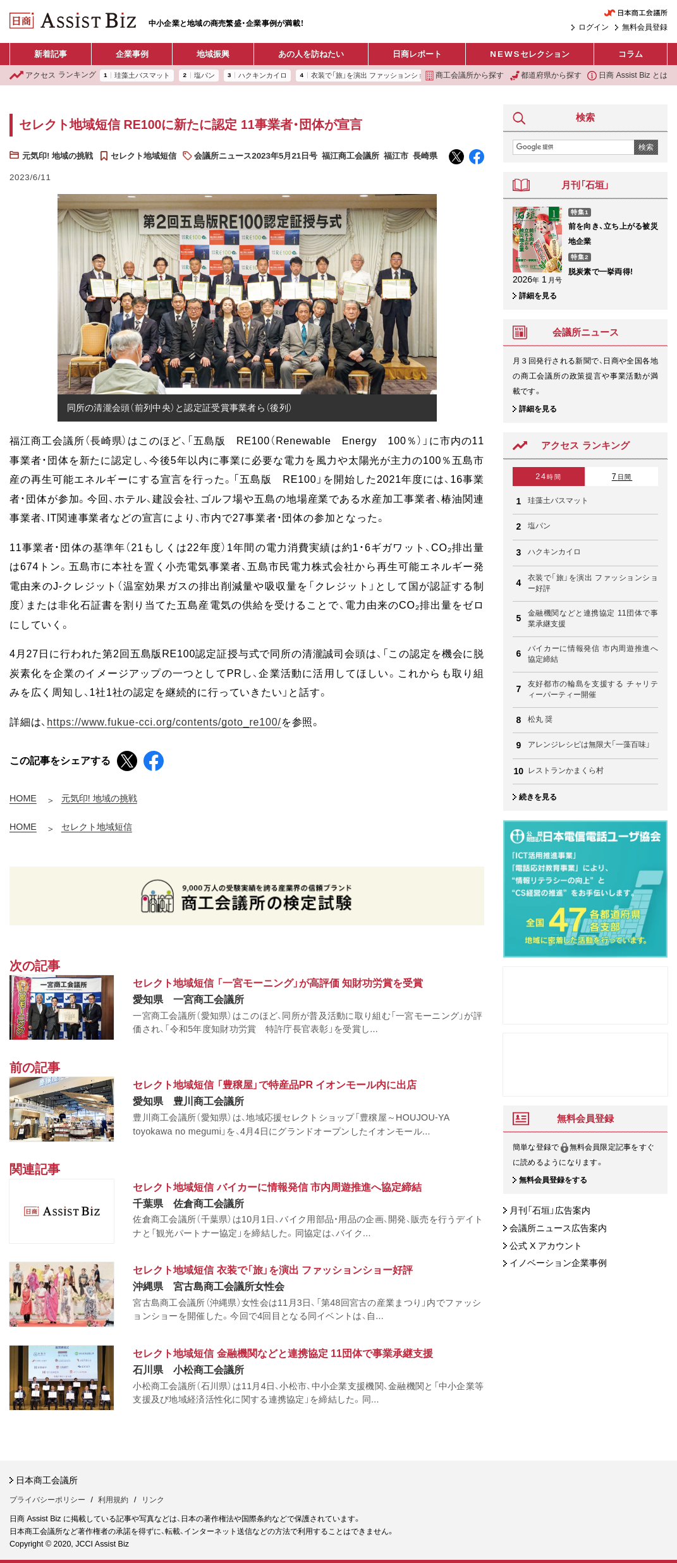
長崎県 (425, 156)
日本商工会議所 (47, 1480)
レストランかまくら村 (566, 770)
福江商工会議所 (350, 156)
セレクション (530, 54)
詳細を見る (538, 295)
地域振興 (213, 54)
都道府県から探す (546, 75)
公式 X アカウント (545, 1246)
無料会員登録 (645, 27)
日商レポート (417, 54)
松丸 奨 (540, 719)
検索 (646, 147)
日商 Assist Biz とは (627, 75)
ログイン (593, 27)
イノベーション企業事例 (558, 1263)
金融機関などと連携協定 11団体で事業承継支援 (593, 619)
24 (548, 476)
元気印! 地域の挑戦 (57, 156)
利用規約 (113, 1499)
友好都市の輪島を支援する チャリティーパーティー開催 (593, 689)
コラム (630, 54)
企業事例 (132, 54)
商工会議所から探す (464, 75)
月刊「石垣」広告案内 (549, 1210)
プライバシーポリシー (47, 1499)
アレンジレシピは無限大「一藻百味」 (589, 744)
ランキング (52, 75)
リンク (153, 1499)
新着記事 (50, 54)
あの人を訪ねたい (311, 54)
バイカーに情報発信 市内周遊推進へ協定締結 (593, 654)
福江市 (396, 156)
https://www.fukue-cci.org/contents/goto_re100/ (164, 721)
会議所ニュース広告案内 (558, 1228)
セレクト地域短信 (143, 156)
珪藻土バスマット (142, 75)
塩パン (204, 75)
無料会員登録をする (553, 1180)
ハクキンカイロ (262, 75)
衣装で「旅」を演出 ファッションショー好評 (378, 75)
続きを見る (538, 797)
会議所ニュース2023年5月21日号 (255, 156)
